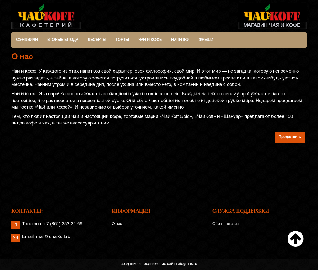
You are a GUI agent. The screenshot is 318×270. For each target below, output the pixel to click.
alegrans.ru (187, 264)
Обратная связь (226, 224)
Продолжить (290, 137)
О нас (117, 224)
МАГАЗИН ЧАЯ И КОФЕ (272, 15)
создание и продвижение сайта (149, 264)
